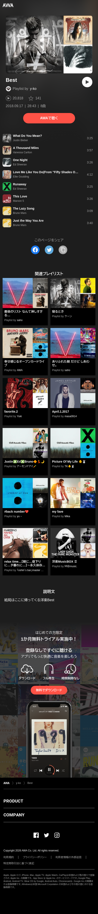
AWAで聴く (49, 118)
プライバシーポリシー (35, 857)
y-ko (33, 88)
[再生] (87, 82)
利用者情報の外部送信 (69, 857)
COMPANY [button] (13, 814)
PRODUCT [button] (13, 801)
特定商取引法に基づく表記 (18, 863)
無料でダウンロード (49, 690)
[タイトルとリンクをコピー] (63, 249)
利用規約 (8, 857)
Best (30, 783)
